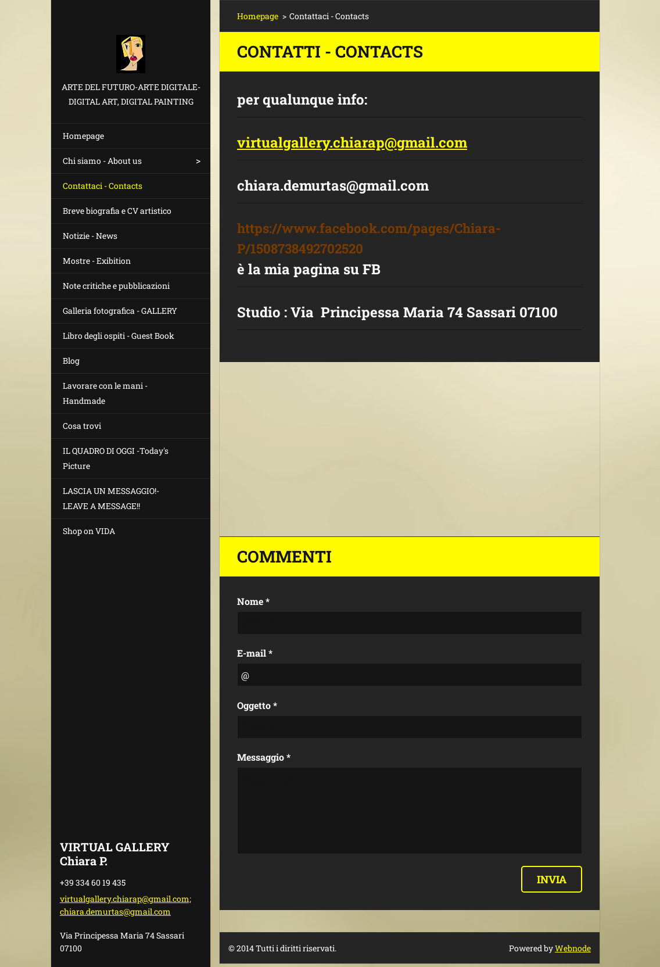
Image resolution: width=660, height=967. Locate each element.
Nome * (253, 601)
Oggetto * (257, 705)
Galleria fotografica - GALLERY (120, 310)
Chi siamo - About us (102, 160)
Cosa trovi (82, 425)
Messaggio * (263, 757)
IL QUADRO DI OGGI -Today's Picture (115, 458)
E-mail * (254, 653)
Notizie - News (90, 235)
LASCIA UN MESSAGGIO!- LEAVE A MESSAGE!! (111, 498)
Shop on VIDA (89, 530)
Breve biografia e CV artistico (117, 210)
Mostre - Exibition (97, 260)
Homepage (83, 135)
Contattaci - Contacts (102, 185)
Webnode (573, 948)
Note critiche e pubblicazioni (116, 285)
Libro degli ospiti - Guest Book (118, 335)
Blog (71, 360)
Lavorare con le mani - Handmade (105, 393)
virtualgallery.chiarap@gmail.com (352, 142)
